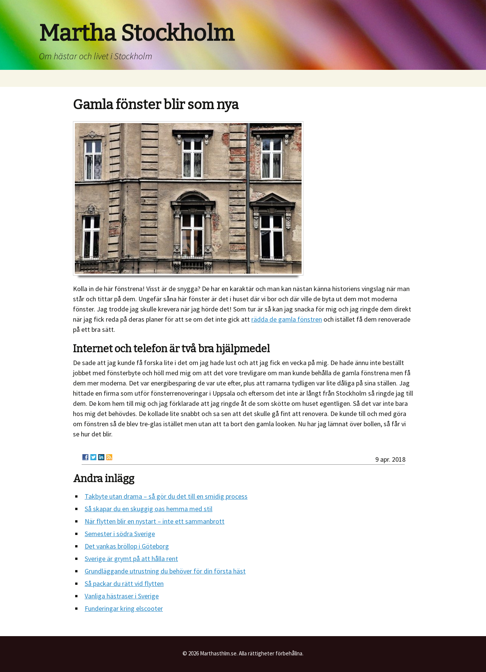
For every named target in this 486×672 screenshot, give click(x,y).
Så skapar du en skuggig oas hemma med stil (148, 508)
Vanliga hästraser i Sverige (122, 596)
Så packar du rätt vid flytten (124, 583)
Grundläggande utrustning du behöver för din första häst (165, 571)
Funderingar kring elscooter (124, 608)
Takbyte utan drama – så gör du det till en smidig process (166, 496)
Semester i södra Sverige (120, 533)
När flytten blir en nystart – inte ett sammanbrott (154, 521)
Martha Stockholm (136, 33)
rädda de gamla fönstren (286, 319)
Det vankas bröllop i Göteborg (127, 546)
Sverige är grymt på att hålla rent (131, 558)
